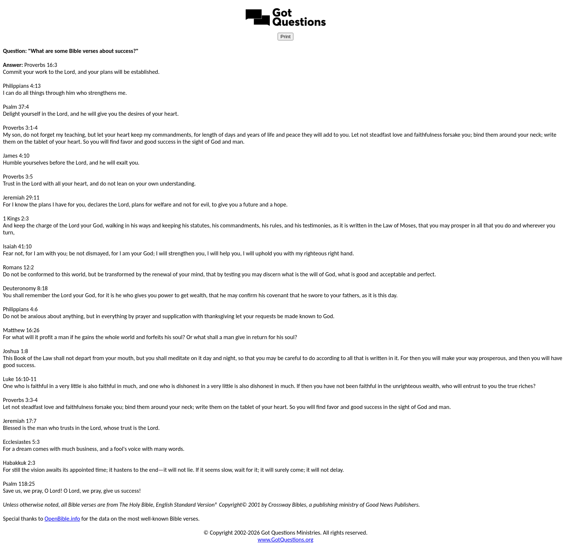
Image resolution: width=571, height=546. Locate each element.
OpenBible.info (62, 518)
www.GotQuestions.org (286, 539)
